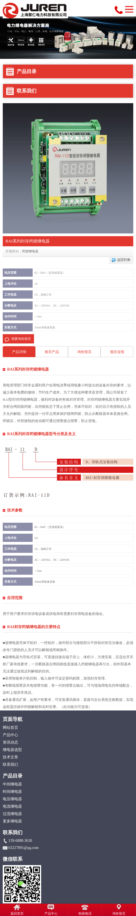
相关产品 (52, 352)
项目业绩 (117, 352)
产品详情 (19, 352)
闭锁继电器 (30, 251)
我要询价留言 (21, 339)
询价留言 (84, 352)
